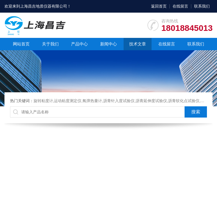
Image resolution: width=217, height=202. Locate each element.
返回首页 (159, 6)
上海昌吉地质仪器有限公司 (43, 6)
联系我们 (202, 6)
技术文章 (137, 44)
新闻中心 (108, 44)
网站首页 (21, 44)
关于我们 (50, 44)
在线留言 (180, 6)
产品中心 (79, 44)
